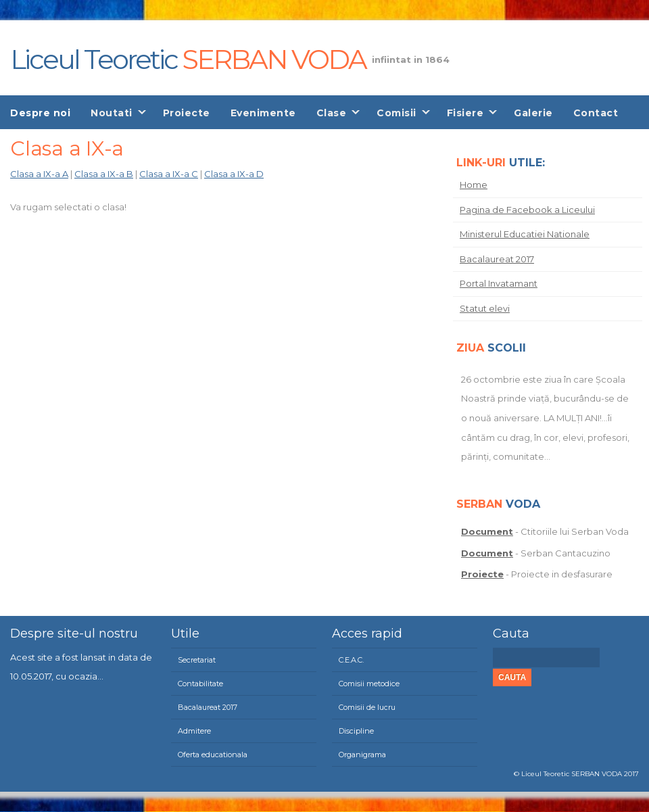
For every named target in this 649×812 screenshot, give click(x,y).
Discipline (356, 731)
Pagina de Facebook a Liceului (527, 209)
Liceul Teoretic (188, 57)
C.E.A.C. (351, 660)
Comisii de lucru (367, 707)
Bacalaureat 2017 (497, 259)
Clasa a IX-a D (234, 173)
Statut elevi (485, 308)
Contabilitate (200, 683)
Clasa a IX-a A (39, 173)
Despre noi (40, 113)
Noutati (112, 113)
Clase (331, 113)
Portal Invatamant (498, 283)
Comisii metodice (369, 683)
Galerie (533, 113)
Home (473, 184)
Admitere (194, 731)
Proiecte (186, 113)
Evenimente (263, 113)
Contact (596, 113)
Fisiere (465, 113)
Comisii (396, 113)
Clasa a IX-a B (103, 173)
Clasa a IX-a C (168, 173)
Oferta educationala (212, 754)
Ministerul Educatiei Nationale (525, 234)
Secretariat (197, 660)
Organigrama (362, 754)
